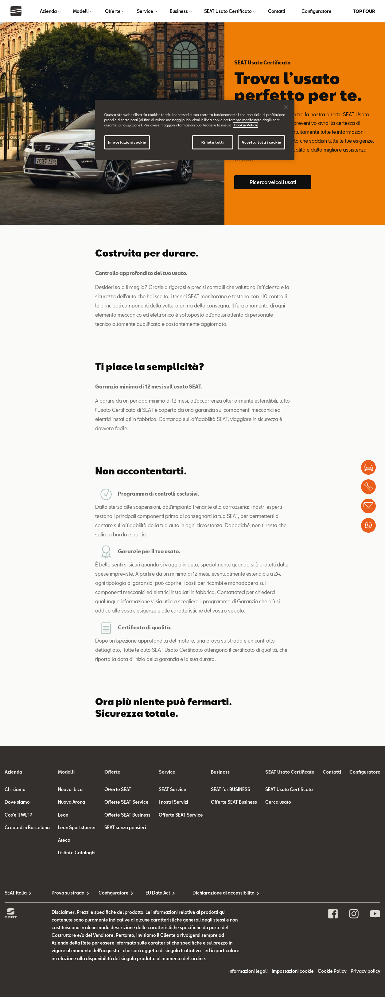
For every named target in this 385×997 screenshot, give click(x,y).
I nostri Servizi (173, 802)
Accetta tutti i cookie (261, 142)
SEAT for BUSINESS (230, 789)
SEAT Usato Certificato (228, 11)
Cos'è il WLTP (18, 814)
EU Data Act (158, 892)
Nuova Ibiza (70, 789)
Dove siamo (17, 802)
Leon (63, 814)
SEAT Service (172, 789)
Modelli (81, 11)
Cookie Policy (332, 971)
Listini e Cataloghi (76, 852)
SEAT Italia (16, 892)
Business (179, 11)
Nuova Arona (71, 802)
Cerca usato (278, 802)
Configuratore (316, 11)
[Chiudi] (286, 107)
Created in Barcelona (27, 827)
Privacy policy (365, 971)
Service (145, 11)
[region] (194, 130)
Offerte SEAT (117, 789)
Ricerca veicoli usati (273, 182)
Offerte (113, 11)
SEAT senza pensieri (125, 827)
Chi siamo (15, 789)
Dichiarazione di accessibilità (215, 892)
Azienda (48, 11)
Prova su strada (68, 892)
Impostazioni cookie (293, 971)
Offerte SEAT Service (126, 802)
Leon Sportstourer (77, 827)
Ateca (64, 840)
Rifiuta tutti (212, 142)
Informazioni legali (248, 971)
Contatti (276, 11)
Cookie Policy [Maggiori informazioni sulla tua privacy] (245, 125)
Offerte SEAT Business (127, 814)
